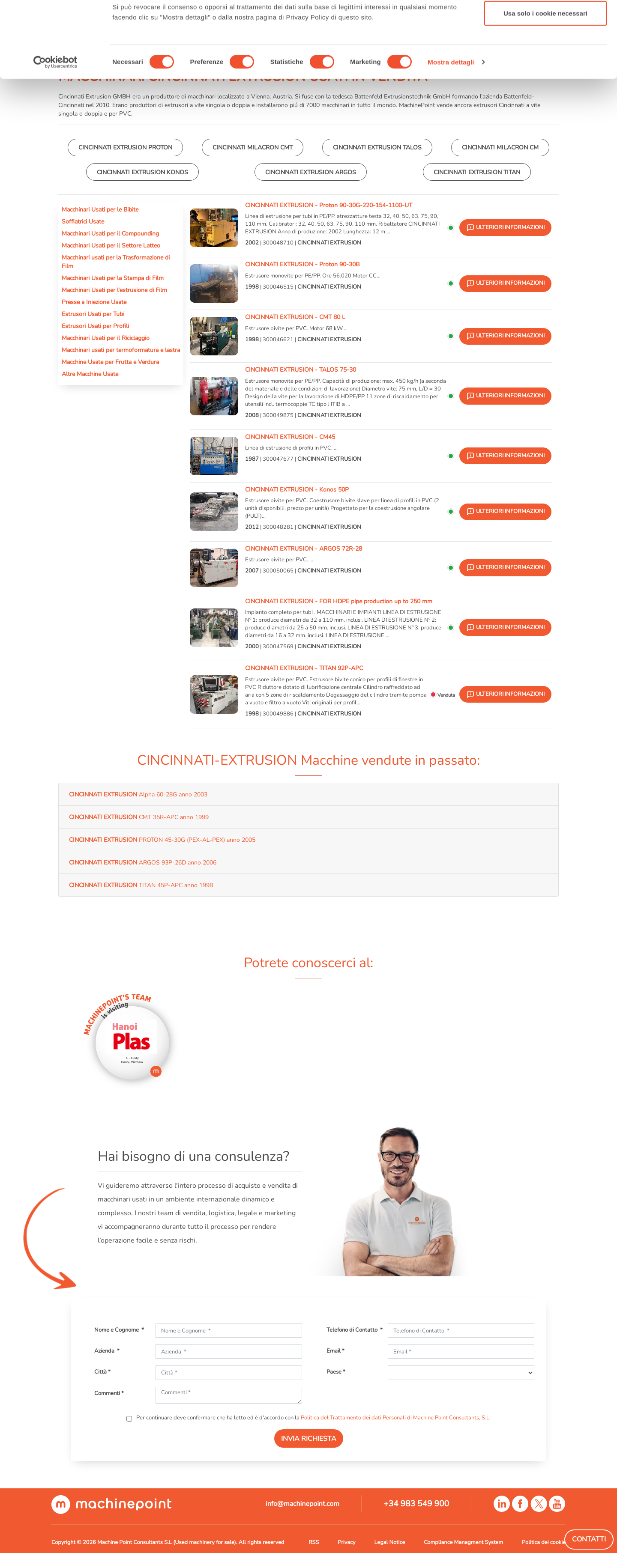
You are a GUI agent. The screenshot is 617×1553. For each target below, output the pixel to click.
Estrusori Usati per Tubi (93, 314)
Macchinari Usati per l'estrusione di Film (114, 290)
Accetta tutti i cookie (545, 22)
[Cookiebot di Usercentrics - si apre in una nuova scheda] (55, 127)
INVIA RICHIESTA (308, 1438)
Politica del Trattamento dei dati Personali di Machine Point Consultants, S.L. (396, 1418)
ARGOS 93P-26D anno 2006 (142, 862)
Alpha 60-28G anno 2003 (138, 794)
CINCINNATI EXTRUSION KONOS (142, 172)
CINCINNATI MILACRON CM (500, 147)
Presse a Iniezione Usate (94, 302)
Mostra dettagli (451, 127)
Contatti (589, 1539)
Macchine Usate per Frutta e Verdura (110, 362)
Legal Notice (389, 1542)
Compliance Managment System (463, 1542)
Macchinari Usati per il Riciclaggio (106, 338)
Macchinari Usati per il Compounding (110, 233)
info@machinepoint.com (302, 1503)
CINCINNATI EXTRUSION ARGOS (310, 172)
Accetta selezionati (545, 50)
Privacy (346, 1542)
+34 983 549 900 (416, 1503)
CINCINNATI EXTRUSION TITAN (477, 172)
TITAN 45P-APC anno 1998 (141, 885)
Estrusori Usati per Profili (95, 326)
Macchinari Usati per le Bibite (100, 209)
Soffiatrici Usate (83, 221)
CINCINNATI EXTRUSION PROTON (125, 147)
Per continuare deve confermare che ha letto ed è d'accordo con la (313, 1418)
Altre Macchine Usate (90, 374)
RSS (313, 1542)
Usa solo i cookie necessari (545, 78)
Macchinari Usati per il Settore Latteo (111, 245)
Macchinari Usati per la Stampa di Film (113, 278)
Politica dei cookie (544, 1542)
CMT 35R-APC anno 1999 (139, 817)
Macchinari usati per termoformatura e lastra (121, 350)
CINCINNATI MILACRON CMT (253, 147)
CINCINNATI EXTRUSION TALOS (377, 147)
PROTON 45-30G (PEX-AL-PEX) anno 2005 (162, 839)
